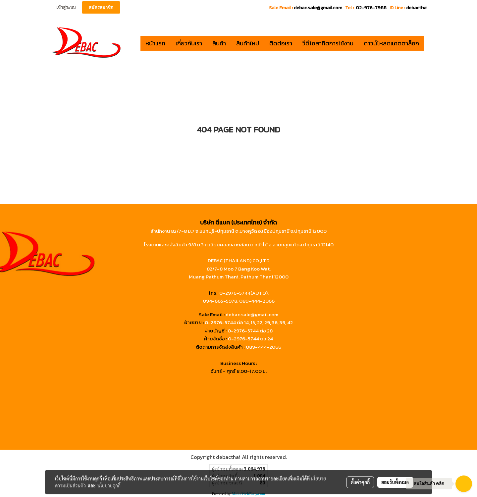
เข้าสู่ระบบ (66, 7)
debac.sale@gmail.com (252, 314)
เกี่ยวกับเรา (189, 43)
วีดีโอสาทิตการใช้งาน (327, 43)
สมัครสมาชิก (101, 7)
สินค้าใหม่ (247, 43)
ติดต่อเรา (280, 43)
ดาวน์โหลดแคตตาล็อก (391, 43)
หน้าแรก (155, 43)
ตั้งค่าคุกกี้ (360, 482)
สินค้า (219, 43)
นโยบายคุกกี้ (109, 485)
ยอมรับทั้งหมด (395, 482)
